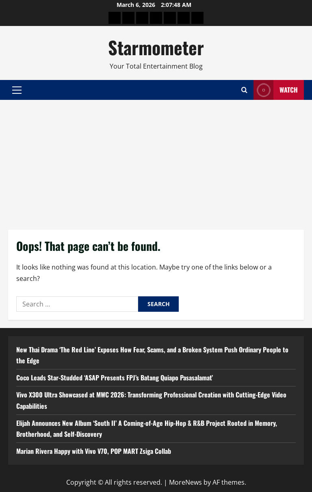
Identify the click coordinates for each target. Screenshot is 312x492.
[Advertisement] (156, 161)
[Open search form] (244, 90)
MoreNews (185, 482)
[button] (17, 90)
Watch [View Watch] (276, 90)
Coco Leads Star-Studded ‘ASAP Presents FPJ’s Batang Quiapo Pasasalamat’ (114, 377)
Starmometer (156, 47)
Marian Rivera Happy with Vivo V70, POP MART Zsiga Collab (93, 451)
